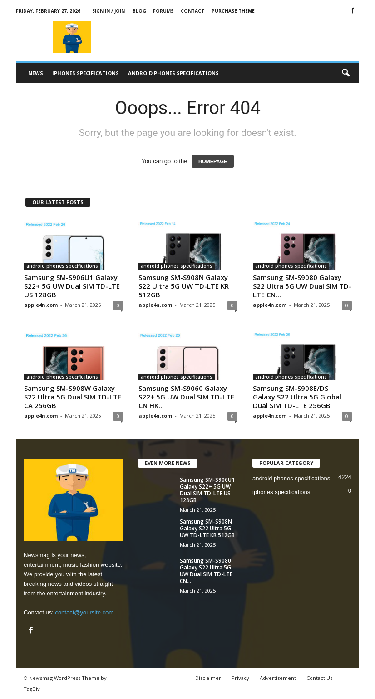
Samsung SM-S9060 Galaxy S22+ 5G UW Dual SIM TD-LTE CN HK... (186, 397)
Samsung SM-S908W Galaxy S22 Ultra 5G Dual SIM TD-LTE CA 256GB (72, 397)
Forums (163, 11)
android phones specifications (173, 73)
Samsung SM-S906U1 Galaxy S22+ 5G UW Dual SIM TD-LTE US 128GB (72, 286)
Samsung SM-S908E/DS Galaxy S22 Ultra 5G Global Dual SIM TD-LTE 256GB (297, 397)
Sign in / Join (108, 11)
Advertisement (278, 677)
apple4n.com (41, 304)
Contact (192, 11)
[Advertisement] (244, 37)
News (35, 73)
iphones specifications (85, 73)
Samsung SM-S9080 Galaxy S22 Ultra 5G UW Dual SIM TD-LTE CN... (302, 286)
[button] (345, 73)
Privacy (240, 677)
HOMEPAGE (212, 161)
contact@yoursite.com (84, 612)
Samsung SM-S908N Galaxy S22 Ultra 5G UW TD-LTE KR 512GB (183, 286)
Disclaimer (208, 677)
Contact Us (319, 677)
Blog (139, 11)
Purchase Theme (233, 11)
